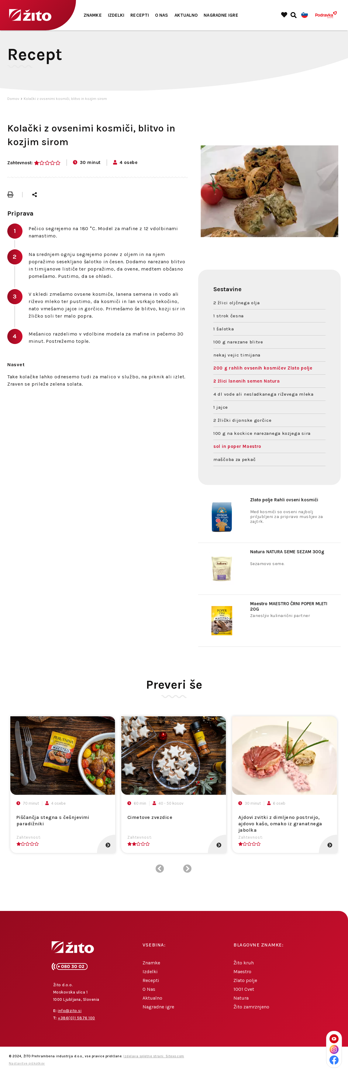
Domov (13, 99)
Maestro (242, 971)
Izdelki (116, 15)
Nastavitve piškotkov (27, 1063)
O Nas (161, 15)
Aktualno (186, 15)
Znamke (93, 15)
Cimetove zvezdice (150, 817)
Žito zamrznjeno (251, 1007)
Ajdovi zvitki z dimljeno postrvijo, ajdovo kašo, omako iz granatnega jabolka (280, 823)
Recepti (139, 15)
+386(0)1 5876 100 (76, 1018)
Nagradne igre (221, 15)
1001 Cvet (243, 989)
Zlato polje (245, 980)
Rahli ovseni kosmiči (284, 500)
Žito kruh (243, 963)
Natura (241, 998)
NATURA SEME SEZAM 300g (287, 551)
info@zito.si (69, 1010)
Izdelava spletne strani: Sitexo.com (153, 1056)
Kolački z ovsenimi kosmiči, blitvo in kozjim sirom (65, 99)
